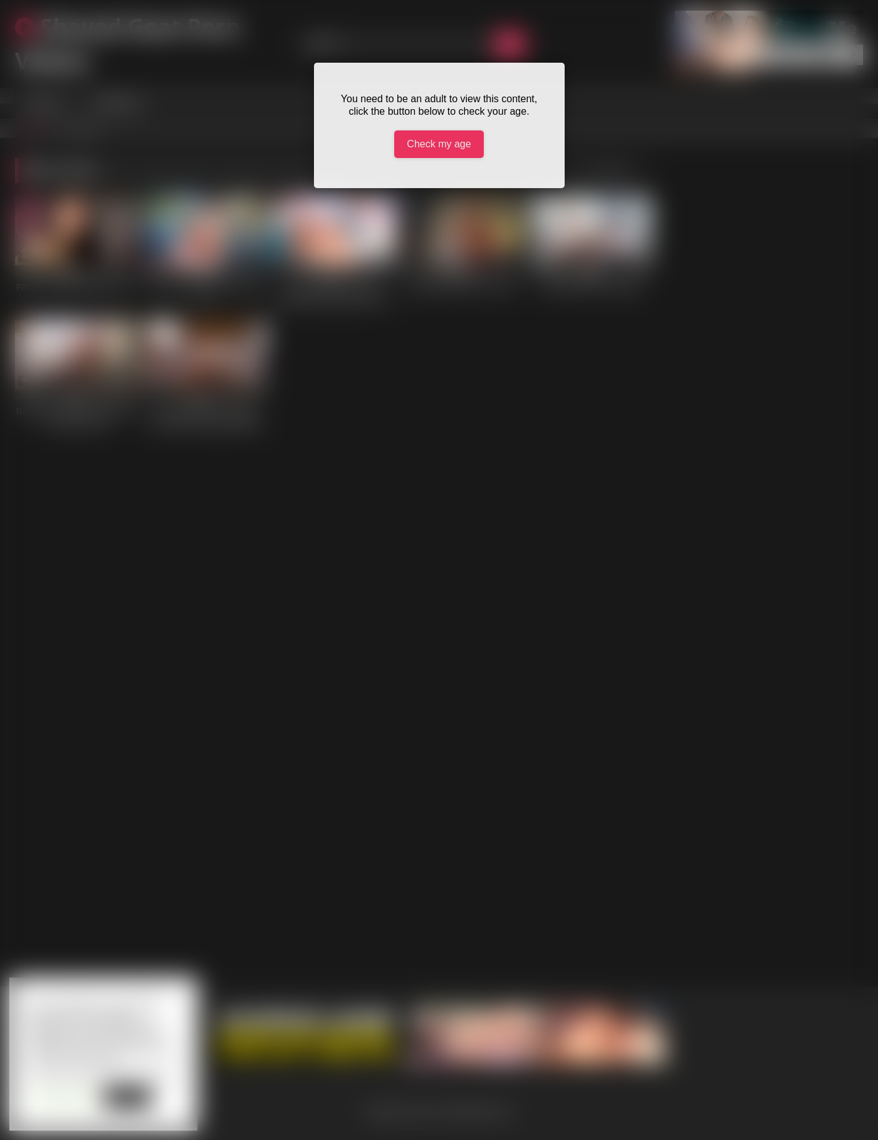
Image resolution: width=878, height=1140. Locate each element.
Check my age (439, 144)
